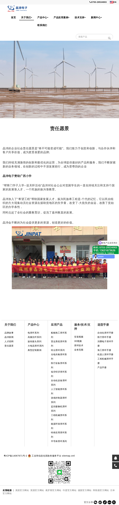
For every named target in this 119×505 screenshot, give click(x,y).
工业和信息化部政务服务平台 (46, 455)
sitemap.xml (68, 455)
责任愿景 (9, 346)
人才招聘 (9, 341)
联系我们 (42, 25)
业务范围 (78, 350)
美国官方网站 (22, 490)
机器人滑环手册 (105, 354)
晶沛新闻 (9, 337)
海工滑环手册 (104, 350)
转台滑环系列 (58, 350)
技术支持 (80, 17)
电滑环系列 (33, 333)
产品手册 (102, 367)
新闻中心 (96, 17)
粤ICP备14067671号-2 (15, 455)
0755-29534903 (98, 2)
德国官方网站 (85, 490)
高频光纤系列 (34, 337)
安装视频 (78, 337)
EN (113, 2)
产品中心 (42, 17)
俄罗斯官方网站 (53, 490)
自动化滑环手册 (105, 333)
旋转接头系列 (34, 341)
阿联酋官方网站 (101, 490)
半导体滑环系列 (59, 441)
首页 (13, 17)
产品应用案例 (61, 17)
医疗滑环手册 (104, 337)
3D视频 (78, 341)
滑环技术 (78, 345)
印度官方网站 (69, 490)
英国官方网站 (37, 490)
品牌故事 (9, 333)
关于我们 (26, 17)
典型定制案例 (34, 350)
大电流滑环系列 (36, 346)
